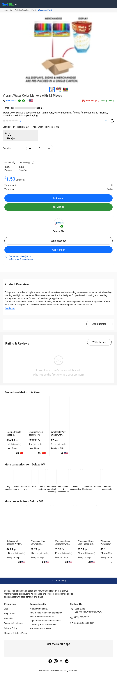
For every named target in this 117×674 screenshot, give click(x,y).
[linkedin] (66, 661)
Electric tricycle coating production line (14, 435)
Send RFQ (58, 207)
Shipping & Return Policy (15, 633)
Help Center (9, 613)
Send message (58, 240)
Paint (34, 10)
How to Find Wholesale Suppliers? (46, 612)
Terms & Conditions (13, 623)
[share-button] (112, 120)
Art (11, 10)
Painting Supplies (22, 10)
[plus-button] (49, 148)
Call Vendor (58, 249)
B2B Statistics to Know (40, 628)
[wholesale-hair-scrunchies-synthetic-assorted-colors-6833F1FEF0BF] (40, 522)
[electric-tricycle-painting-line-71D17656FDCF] (37, 413)
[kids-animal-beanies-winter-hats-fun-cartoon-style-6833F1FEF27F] (16, 522)
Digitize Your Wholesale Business (45, 620)
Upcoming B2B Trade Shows (43, 624)
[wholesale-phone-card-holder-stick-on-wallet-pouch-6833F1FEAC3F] (86, 522)
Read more (10, 308)
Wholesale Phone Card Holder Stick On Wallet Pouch (86, 544)
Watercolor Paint (45, 10)
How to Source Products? (42, 616)
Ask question (99, 323)
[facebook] (50, 661)
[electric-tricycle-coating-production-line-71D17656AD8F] (15, 413)
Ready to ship (107, 100)
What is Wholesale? (39, 609)
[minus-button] (30, 148)
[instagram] (55, 661)
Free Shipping (90, 101)
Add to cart (59, 198)
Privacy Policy (10, 628)
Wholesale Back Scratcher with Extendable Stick (62, 544)
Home (5, 10)
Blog (6, 609)
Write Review (99, 342)
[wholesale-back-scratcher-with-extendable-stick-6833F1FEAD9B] (63, 522)
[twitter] (61, 661)
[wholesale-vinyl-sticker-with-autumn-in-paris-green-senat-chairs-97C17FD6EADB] (59, 413)
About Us (8, 618)
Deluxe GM (11, 100)
